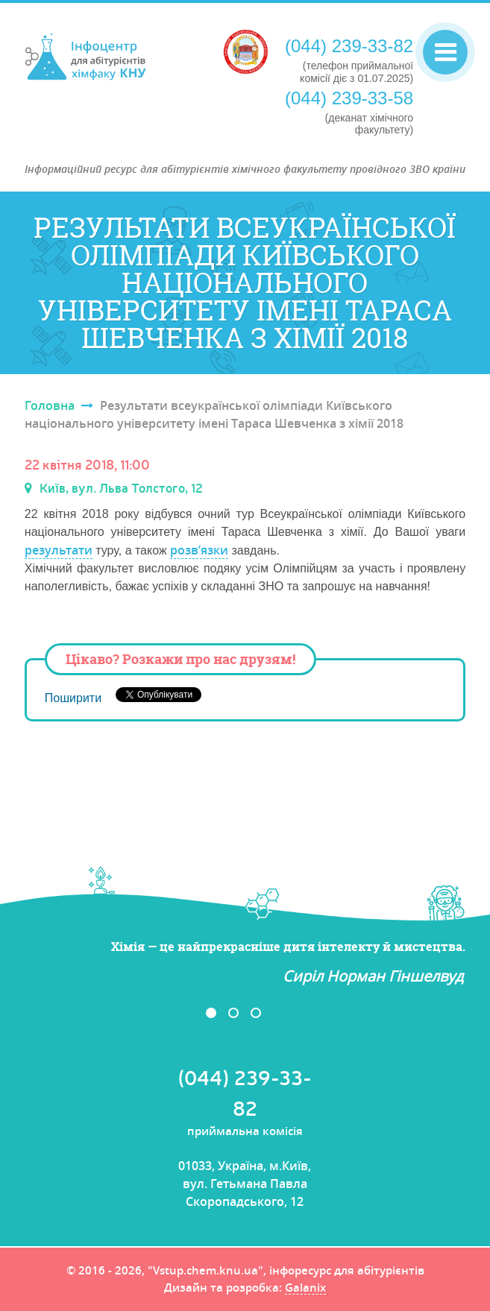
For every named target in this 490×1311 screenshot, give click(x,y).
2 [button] (233, 1013)
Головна (50, 405)
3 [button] (256, 1013)
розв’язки (199, 550)
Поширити (73, 698)
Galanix (305, 1288)
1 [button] (211, 1013)
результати (58, 550)
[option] (245, 962)
